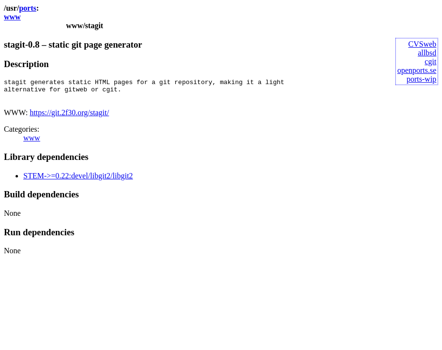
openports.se (416, 70)
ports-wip (421, 79)
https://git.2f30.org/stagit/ (69, 117)
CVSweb (422, 44)
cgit (430, 61)
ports (27, 8)
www (12, 17)
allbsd (427, 53)
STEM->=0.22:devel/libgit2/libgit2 (78, 180)
